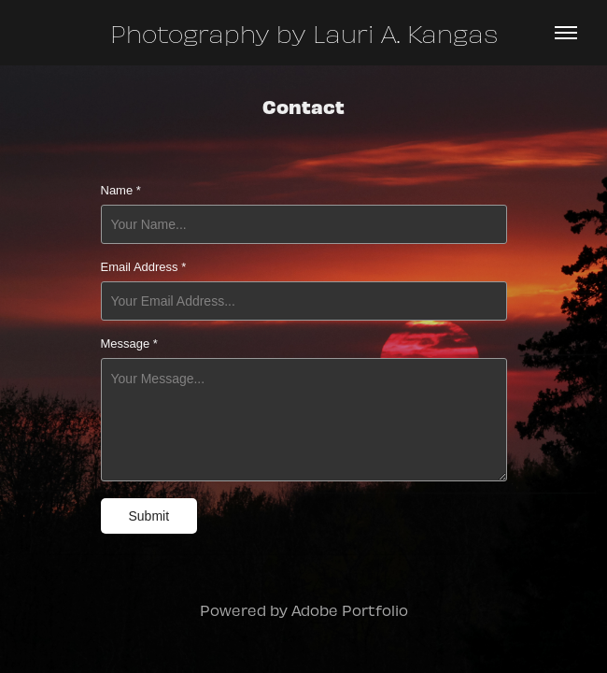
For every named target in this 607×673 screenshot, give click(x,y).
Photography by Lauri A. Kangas (304, 33)
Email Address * (144, 267)
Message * (129, 344)
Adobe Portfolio (349, 610)
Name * (121, 190)
